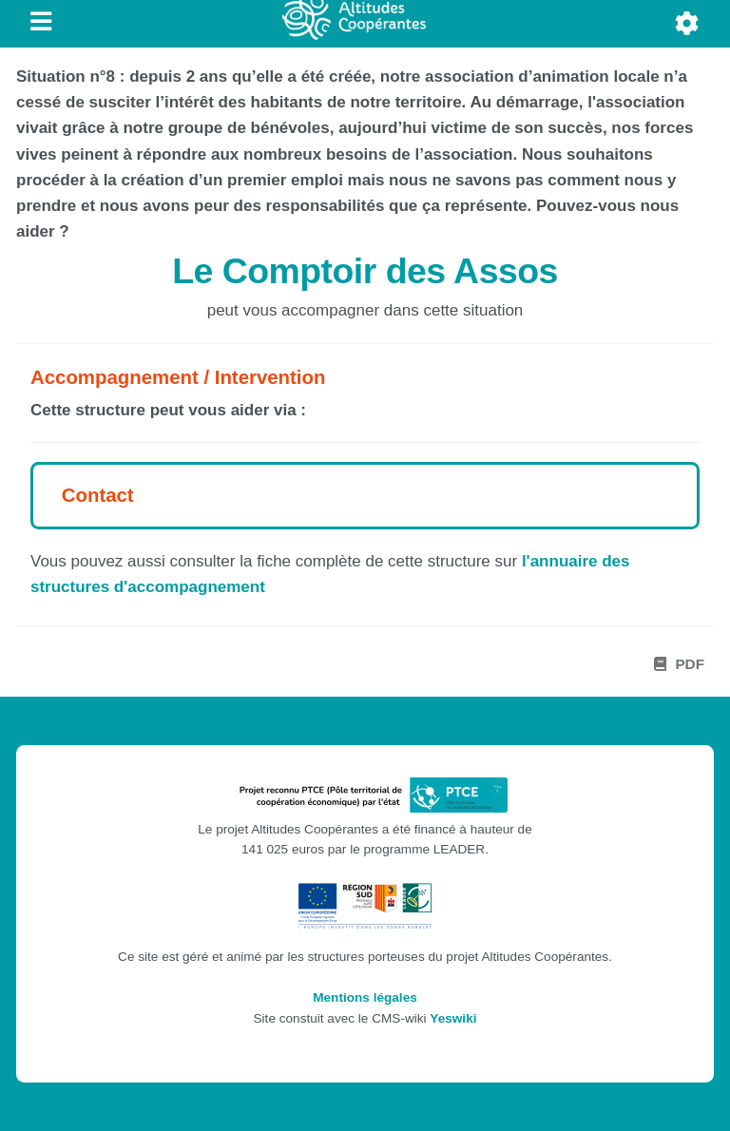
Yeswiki (453, 1018)
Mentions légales (365, 997)
